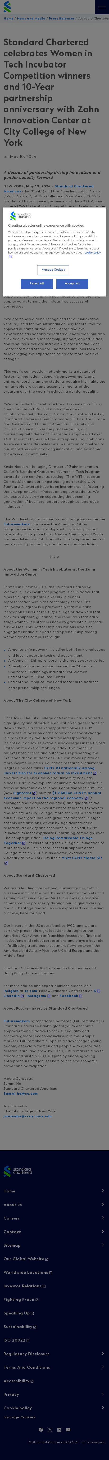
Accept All (72, 283)
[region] (54, 251)
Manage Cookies (53, 270)
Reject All (37, 283)
